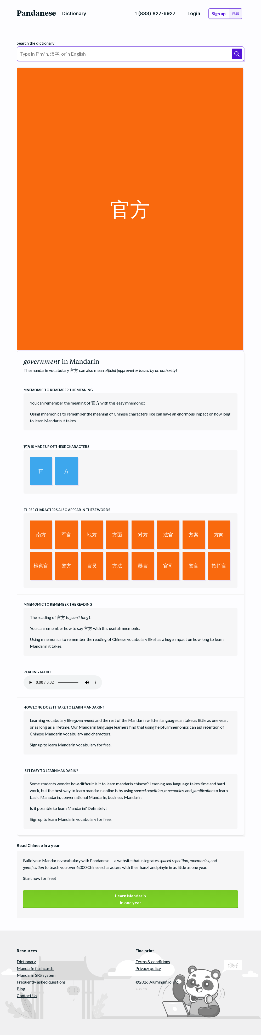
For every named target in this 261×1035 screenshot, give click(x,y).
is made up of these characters (56, 447)
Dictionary (26, 961)
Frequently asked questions (41, 981)
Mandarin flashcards (35, 968)
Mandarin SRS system (36, 975)
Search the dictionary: (36, 42)
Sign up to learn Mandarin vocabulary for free (70, 744)
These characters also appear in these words (67, 510)
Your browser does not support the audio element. (63, 682)
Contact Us (27, 995)
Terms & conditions (152, 961)
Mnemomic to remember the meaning (58, 390)
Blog (21, 988)
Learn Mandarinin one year (130, 899)
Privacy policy (148, 968)
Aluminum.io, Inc (164, 981)
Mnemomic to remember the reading (58, 604)
